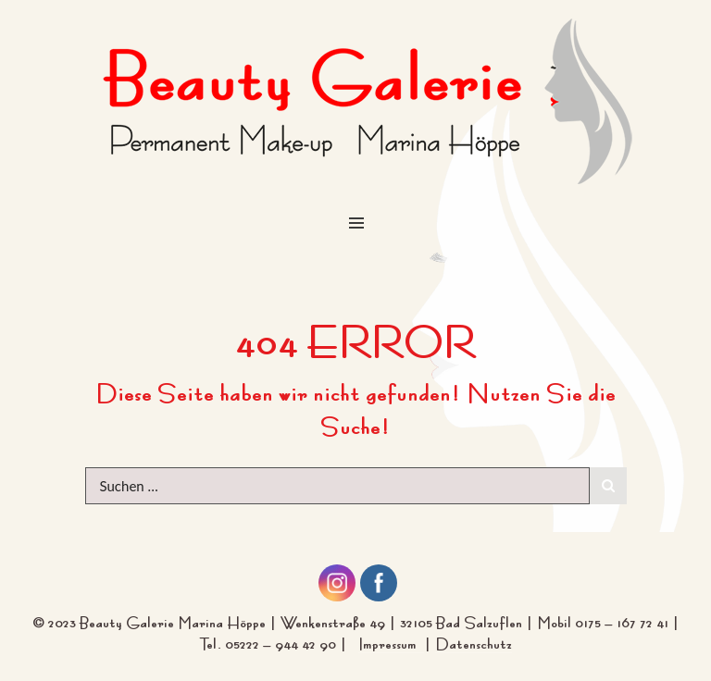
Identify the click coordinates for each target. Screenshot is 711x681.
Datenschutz (473, 641)
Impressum (391, 641)
